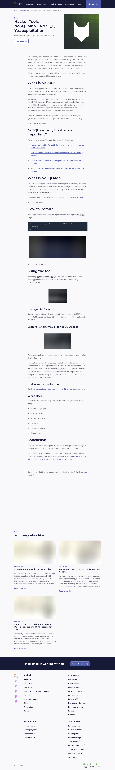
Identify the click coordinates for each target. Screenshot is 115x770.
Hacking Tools (23, 10)
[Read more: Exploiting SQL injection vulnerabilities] (35, 552)
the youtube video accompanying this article (54, 389)
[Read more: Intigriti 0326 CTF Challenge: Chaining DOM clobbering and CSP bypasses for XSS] (35, 607)
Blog (15, 10)
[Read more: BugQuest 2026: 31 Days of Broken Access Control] (80, 552)
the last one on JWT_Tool (62, 459)
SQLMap (80, 197)
